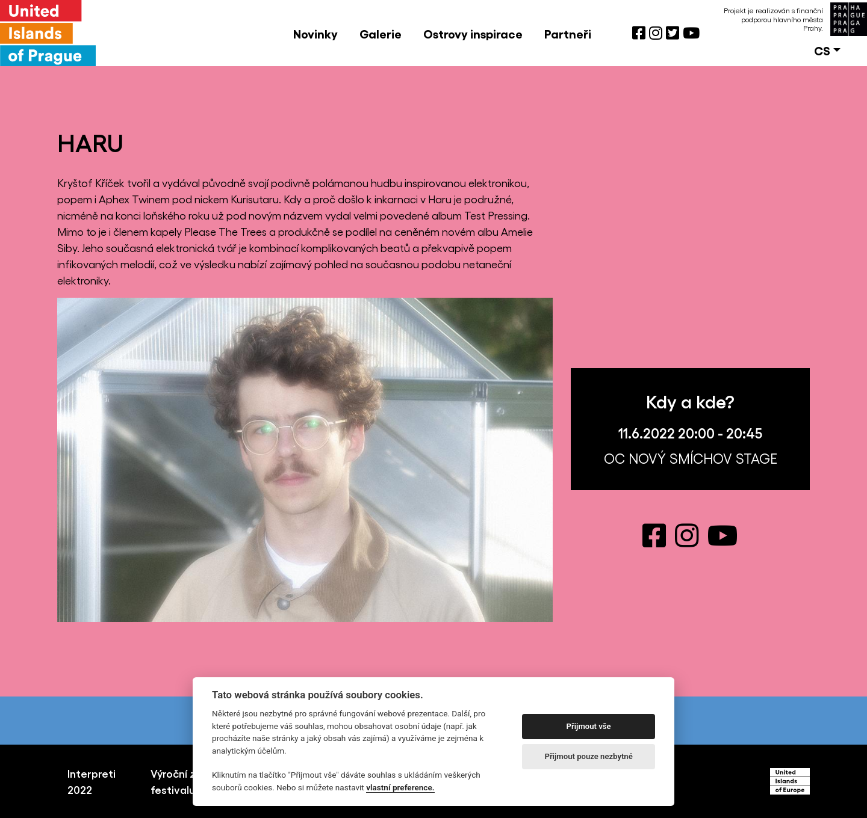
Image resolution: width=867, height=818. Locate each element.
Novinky (315, 33)
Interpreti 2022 (91, 781)
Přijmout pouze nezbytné (588, 756)
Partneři (567, 33)
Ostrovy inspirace (473, 33)
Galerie (380, 33)
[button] (827, 50)
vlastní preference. (400, 787)
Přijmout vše (589, 726)
